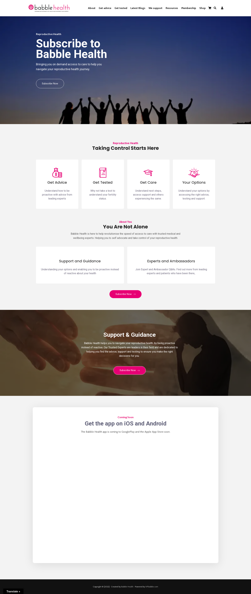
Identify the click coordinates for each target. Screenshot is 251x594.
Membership (188, 8)
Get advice (105, 8)
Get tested (121, 8)
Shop (202, 8)
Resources (172, 8)
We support (155, 8)
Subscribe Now (50, 83)
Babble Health (127, 586)
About (91, 8)
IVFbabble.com (151, 586)
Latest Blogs (137, 8)
